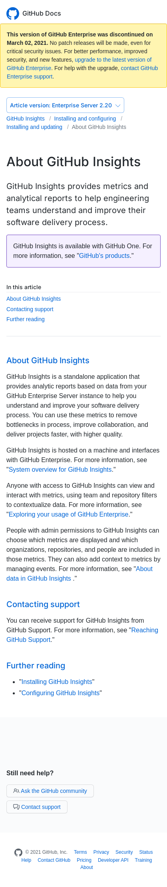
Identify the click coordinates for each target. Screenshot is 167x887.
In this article (23, 287)
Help (26, 860)
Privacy (101, 852)
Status (146, 852)
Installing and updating (35, 127)
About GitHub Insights (99, 127)
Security (124, 852)
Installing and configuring (85, 118)
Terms (80, 852)
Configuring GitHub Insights (61, 693)
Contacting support (30, 309)
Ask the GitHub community (50, 791)
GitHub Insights (26, 118)
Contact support (37, 807)
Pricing (84, 860)
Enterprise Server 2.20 (65, 105)
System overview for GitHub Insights (60, 469)
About (86, 867)
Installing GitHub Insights (57, 681)
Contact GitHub (54, 860)
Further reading (25, 319)
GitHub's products (104, 255)
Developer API (113, 860)
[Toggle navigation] (157, 12)
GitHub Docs (41, 13)
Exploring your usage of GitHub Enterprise (69, 514)
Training (143, 860)
